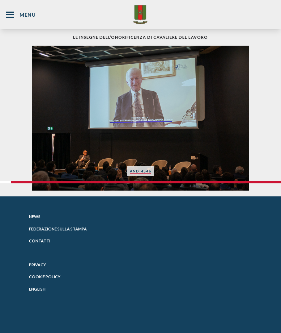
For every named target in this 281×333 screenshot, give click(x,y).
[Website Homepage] (140, 14)
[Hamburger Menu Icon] (10, 15)
